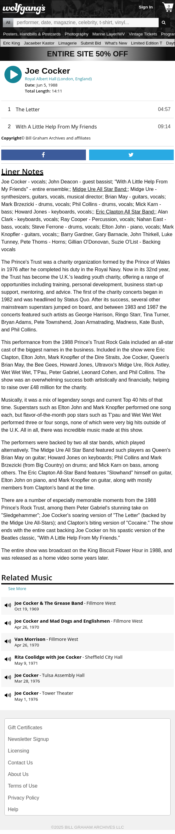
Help (13, 809)
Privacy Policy (23, 797)
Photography (76, 34)
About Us (18, 774)
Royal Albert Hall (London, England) (58, 79)
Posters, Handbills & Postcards (32, 34)
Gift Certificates (25, 727)
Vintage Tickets (143, 34)
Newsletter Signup (28, 739)
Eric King (11, 43)
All (8, 22)
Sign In (146, 7)
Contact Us (20, 762)
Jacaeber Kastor (39, 43)
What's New (116, 43)
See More (17, 588)
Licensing (18, 750)
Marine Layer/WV (108, 34)
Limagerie (67, 43)
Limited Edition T (146, 43)
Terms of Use (22, 786)
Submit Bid (91, 43)
